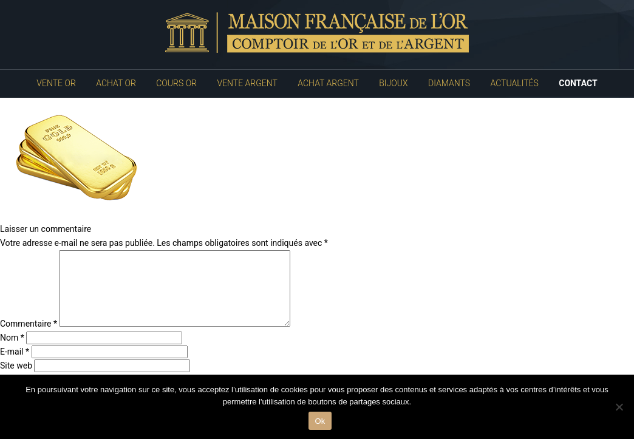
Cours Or (176, 83)
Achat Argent (328, 83)
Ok (320, 421)
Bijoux (393, 83)
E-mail (14, 366)
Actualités (515, 83)
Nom (12, 352)
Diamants (449, 83)
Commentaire (28, 338)
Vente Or (55, 83)
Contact (578, 83)
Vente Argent (247, 83)
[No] (619, 407)
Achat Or (116, 83)
